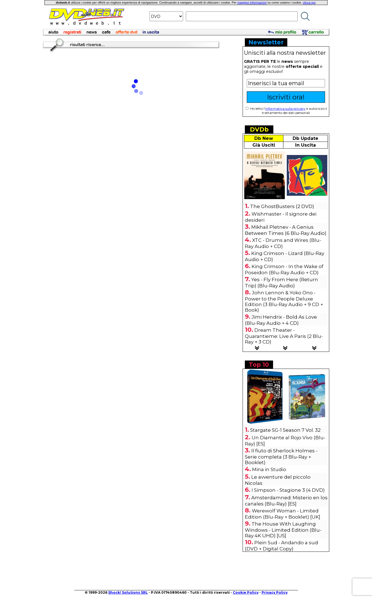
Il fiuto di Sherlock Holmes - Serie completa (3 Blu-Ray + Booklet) (281, 456)
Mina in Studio (269, 469)
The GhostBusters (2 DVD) (282, 206)
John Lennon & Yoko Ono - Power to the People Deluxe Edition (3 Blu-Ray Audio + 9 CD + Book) (284, 301)
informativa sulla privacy (285, 108)
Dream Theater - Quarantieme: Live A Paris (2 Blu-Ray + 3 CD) (284, 336)
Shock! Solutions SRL (128, 592)
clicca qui (309, 2)
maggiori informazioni (252, 2)
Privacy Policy (275, 592)
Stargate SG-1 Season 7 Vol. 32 (285, 430)
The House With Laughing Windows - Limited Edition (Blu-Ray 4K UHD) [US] (283, 529)
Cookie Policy (246, 592)
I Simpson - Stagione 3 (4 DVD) (288, 490)
